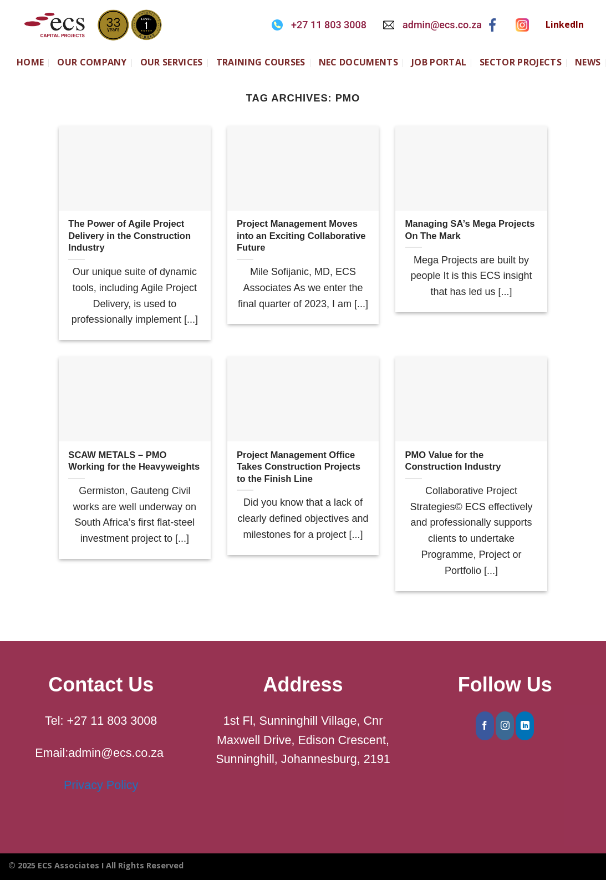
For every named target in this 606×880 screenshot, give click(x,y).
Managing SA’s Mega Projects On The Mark (470, 229)
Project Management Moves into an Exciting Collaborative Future (301, 235)
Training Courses (260, 62)
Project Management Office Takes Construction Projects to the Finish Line (298, 467)
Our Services (171, 62)
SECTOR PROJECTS (521, 62)
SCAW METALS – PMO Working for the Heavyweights (134, 461)
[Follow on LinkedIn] (525, 725)
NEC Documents (358, 62)
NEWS (587, 62)
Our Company (92, 62)
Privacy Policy (101, 785)
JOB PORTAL (438, 62)
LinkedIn (565, 24)
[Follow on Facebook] (485, 725)
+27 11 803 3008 (328, 24)
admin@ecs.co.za (442, 24)
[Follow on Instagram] (505, 725)
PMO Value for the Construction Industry (453, 461)
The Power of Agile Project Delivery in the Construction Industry (129, 235)
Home (30, 62)
